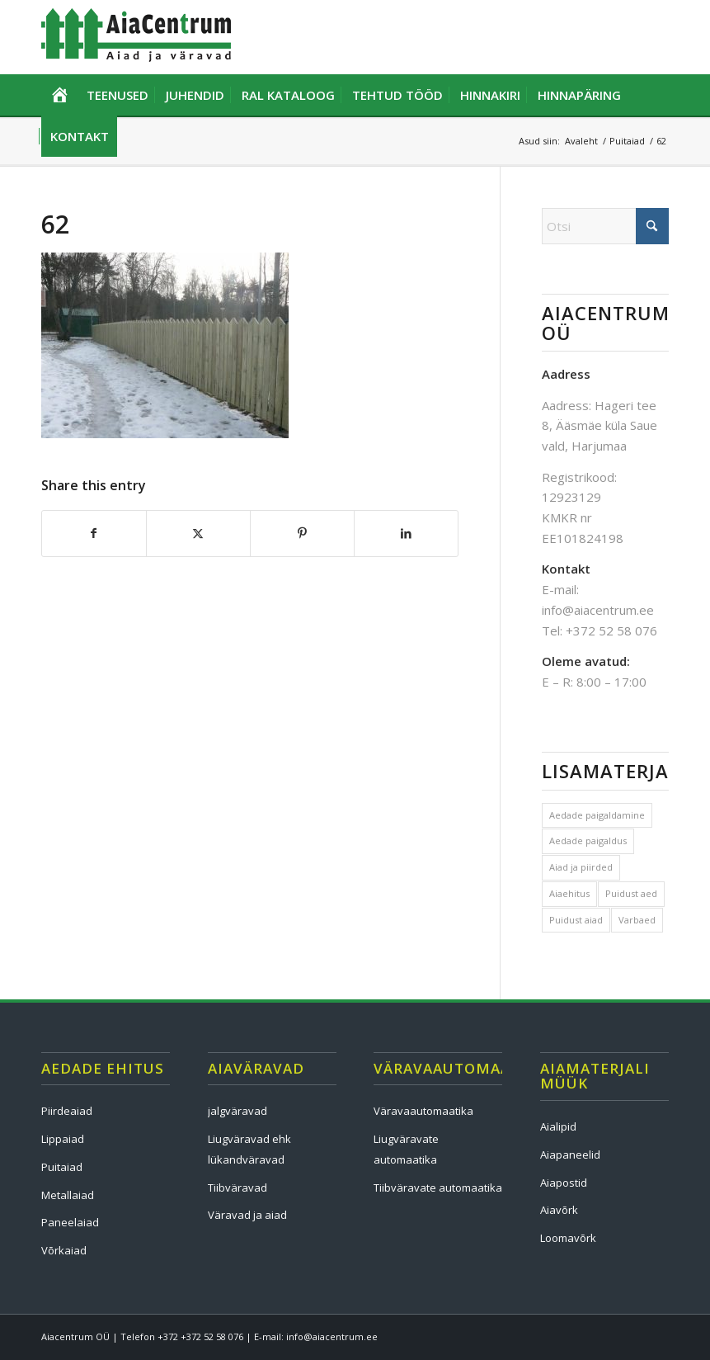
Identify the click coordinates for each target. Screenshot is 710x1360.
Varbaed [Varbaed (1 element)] (637, 920)
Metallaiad (67, 1195)
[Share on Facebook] (94, 533)
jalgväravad (237, 1110)
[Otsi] (605, 226)
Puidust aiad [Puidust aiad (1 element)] (576, 920)
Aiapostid (563, 1182)
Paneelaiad (70, 1222)
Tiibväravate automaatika (438, 1187)
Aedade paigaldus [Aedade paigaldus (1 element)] (588, 840)
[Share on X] (198, 533)
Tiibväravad (237, 1187)
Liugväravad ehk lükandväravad (249, 1149)
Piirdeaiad (66, 1110)
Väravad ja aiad (247, 1214)
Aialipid (558, 1126)
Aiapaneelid (570, 1154)
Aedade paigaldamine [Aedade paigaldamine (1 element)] (597, 815)
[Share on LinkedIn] (406, 533)
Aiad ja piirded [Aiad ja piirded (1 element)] (581, 867)
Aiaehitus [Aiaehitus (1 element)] (569, 893)
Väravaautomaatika (423, 1110)
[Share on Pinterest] (302, 533)
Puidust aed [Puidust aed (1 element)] (631, 893)
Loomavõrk (568, 1237)
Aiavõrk (559, 1209)
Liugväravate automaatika (406, 1149)
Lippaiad (62, 1138)
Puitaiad (61, 1166)
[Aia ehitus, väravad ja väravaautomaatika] (136, 37)
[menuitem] (59, 95)
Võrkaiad (64, 1250)
